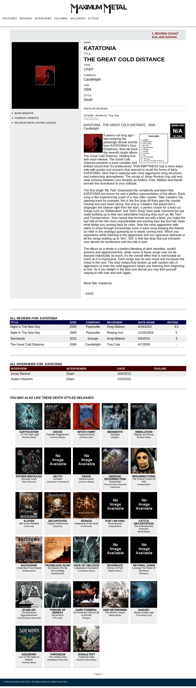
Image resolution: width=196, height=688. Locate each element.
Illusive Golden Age (144, 612)
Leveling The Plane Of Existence (143, 569)
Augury (143, 609)
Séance (86, 520)
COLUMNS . (61, 18)
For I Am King (115, 520)
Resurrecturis (143, 476)
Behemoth (115, 431)
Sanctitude (17, 338)
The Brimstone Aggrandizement (29, 614)
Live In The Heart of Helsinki (29, 658)
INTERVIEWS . (44, 18)
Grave (57, 431)
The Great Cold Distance (27, 344)
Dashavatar (115, 481)
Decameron (58, 615)
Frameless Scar (57, 565)
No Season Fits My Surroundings (57, 569)
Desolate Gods (29, 479)
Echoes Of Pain (115, 568)
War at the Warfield (29, 523)
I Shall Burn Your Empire (29, 568)
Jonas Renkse (20, 373)
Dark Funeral (86, 609)
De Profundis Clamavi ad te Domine (86, 614)
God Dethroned (115, 609)
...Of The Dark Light (29, 434)
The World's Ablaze (115, 612)
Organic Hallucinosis (57, 523)
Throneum (57, 654)
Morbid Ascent (86, 479)
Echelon (28, 609)
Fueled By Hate (86, 657)
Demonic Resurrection (115, 478)
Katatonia (105, 283)
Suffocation (28, 431)
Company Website (27, 118)
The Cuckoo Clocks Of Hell (143, 480)
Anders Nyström (22, 379)
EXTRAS (93, 18)
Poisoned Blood (86, 434)
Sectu (57, 476)
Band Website (24, 113)
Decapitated (57, 520)
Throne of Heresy (57, 611)
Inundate (57, 479)
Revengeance (115, 523)
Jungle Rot (86, 654)
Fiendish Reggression (58, 434)
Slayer (29, 520)
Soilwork (29, 654)
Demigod (115, 434)
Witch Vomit (86, 431)
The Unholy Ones (58, 657)
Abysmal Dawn (144, 565)
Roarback (115, 565)
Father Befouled (29, 476)
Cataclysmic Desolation (86, 568)
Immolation (143, 431)
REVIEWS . (27, 18)
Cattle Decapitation (144, 522)
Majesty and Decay (144, 434)
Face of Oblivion (86, 565)
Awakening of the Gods (86, 523)
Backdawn (29, 565)
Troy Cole (113, 115)
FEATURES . (11, 18)
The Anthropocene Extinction (143, 527)
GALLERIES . (78, 18)
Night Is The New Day (25, 326)
